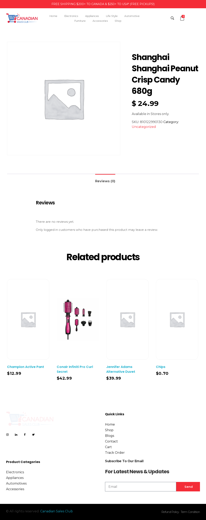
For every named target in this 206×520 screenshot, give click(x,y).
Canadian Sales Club (56, 511)
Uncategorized (144, 127)
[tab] (105, 179)
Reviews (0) (105, 181)
